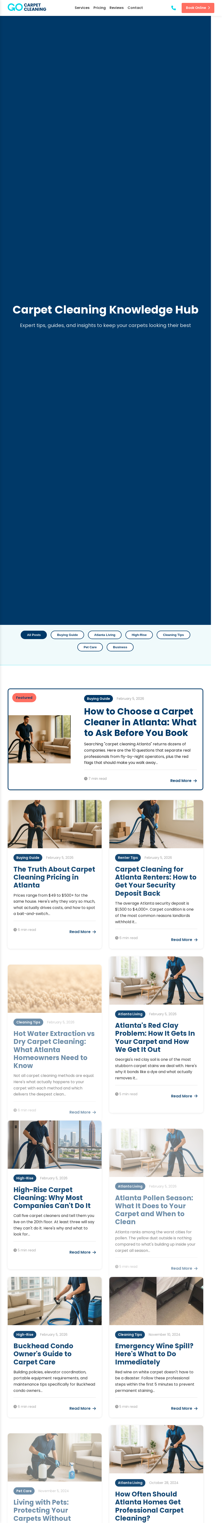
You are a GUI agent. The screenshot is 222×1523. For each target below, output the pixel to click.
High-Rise (130, 634)
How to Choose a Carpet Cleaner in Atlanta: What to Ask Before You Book (144, 721)
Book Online (198, 8)
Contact (135, 7)
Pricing (99, 7)
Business (111, 646)
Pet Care (197, 634)
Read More (194, 780)
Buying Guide (58, 634)
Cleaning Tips (164, 634)
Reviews (117, 7)
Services (82, 7)
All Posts (24, 634)
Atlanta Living (95, 634)
